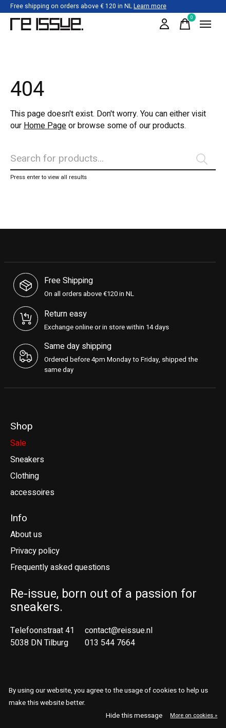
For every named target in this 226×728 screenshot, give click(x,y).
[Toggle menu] (205, 24)
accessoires (32, 492)
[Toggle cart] (185, 24)
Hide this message (134, 716)
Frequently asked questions (60, 567)
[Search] (113, 159)
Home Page (45, 126)
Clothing (24, 476)
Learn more (150, 6)
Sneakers (27, 460)
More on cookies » (193, 715)
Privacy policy (35, 551)
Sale (18, 443)
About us (26, 534)
